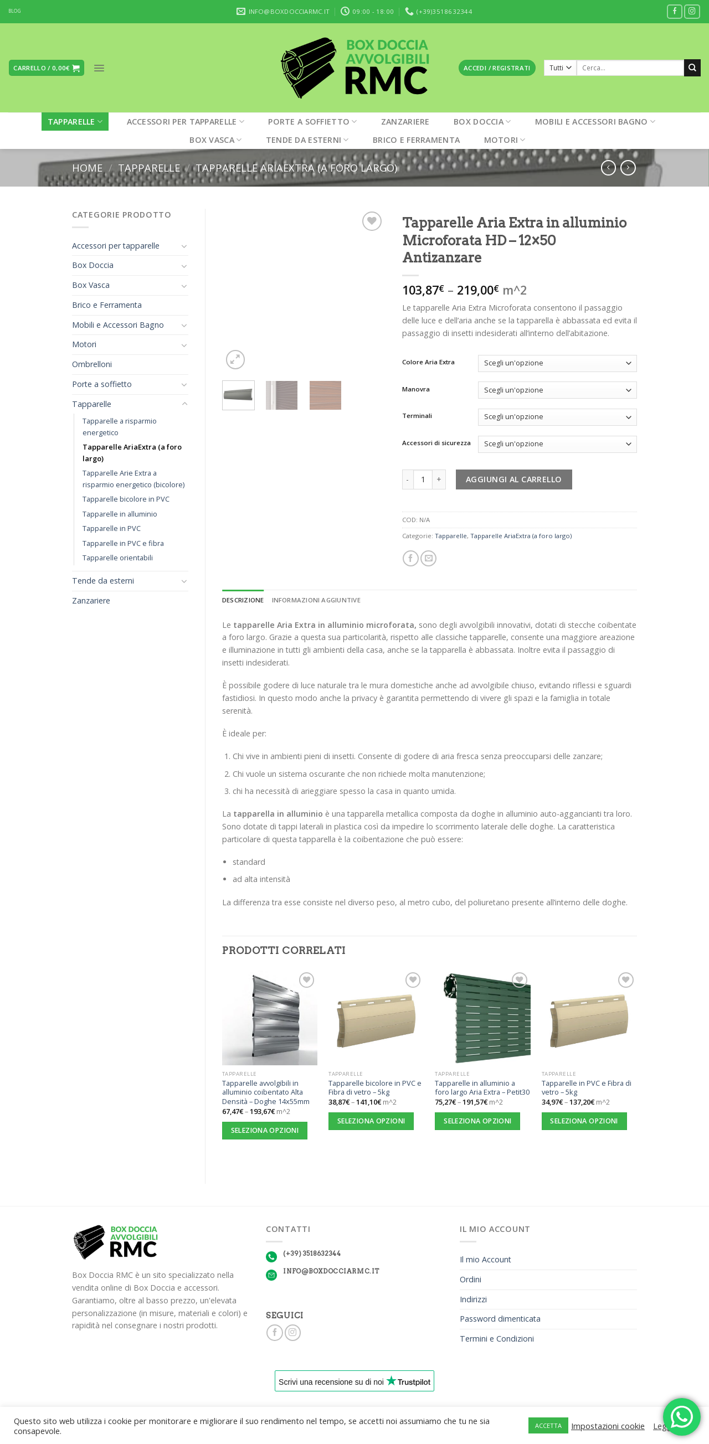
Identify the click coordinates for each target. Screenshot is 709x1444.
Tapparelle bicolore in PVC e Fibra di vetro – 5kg (375, 1088)
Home (87, 167)
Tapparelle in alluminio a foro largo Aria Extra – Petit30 (482, 1088)
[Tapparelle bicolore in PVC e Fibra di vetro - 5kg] (376, 1017)
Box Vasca (215, 140)
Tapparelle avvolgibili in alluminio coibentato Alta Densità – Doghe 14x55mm (266, 1092)
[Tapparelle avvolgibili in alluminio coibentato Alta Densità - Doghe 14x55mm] (270, 1017)
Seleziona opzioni (265, 1130)
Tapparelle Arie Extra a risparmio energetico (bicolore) (133, 478)
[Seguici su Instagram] (692, 11)
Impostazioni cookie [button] (608, 1426)
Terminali (417, 415)
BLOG (14, 11)
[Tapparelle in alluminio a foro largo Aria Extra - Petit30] (483, 1017)
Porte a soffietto (312, 121)
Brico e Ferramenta (416, 140)
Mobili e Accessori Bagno (595, 121)
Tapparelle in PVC (112, 528)
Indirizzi (473, 1299)
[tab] (243, 600)
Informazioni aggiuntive (316, 600)
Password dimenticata (500, 1318)
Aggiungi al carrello (514, 479)
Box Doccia (482, 121)
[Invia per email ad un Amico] (428, 558)
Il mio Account (485, 1259)
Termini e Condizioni (497, 1338)
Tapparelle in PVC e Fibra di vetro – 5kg (586, 1088)
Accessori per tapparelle (185, 121)
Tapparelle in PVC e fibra (123, 543)
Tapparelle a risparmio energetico (120, 426)
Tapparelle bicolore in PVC (126, 499)
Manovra (416, 389)
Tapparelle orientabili (118, 558)
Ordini (470, 1279)
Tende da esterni (307, 140)
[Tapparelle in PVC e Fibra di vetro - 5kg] (590, 1017)
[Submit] (692, 67)
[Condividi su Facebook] (411, 558)
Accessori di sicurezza (436, 443)
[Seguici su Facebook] (675, 11)
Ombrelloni (92, 364)
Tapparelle (75, 121)
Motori (505, 140)
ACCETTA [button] (548, 1425)
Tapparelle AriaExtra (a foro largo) (296, 167)
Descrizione (243, 600)
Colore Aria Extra (428, 362)
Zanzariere (405, 121)
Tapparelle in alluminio (120, 514)
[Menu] (99, 68)
